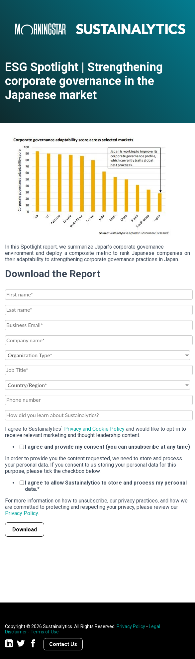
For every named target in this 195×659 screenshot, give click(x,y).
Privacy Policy (21, 513)
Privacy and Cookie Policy (94, 429)
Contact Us (63, 644)
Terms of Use (45, 631)
